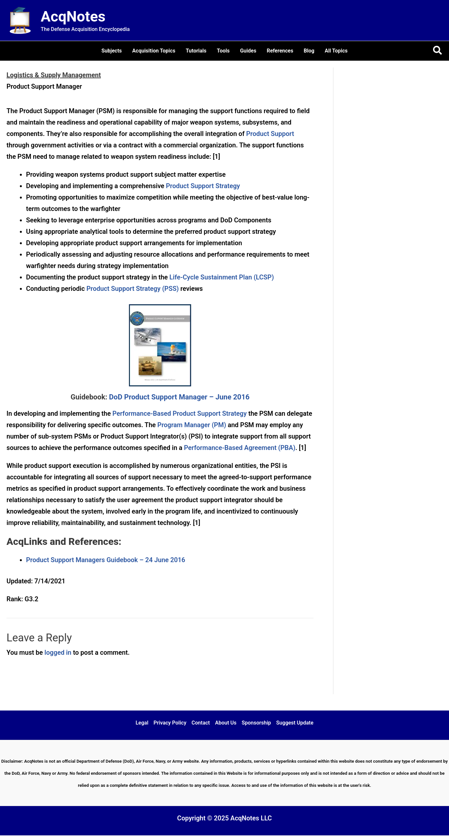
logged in (58, 652)
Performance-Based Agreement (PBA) (239, 448)
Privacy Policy (170, 723)
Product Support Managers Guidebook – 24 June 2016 (105, 560)
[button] (437, 50)
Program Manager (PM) (191, 425)
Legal (141, 723)
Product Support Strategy (203, 186)
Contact (200, 723)
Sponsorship (256, 723)
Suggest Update (294, 723)
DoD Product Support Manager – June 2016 (179, 397)
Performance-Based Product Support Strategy (179, 413)
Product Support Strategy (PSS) (132, 288)
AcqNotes (73, 16)
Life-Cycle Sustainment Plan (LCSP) (221, 277)
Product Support (270, 134)
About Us (225, 723)
